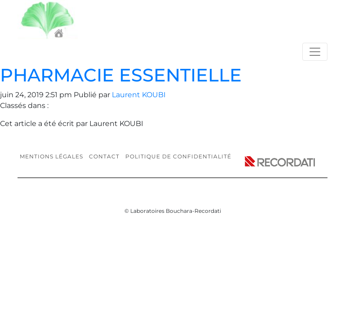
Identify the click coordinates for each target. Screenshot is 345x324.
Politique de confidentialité (178, 156)
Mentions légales (51, 156)
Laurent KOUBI (139, 94)
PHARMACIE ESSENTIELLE (121, 75)
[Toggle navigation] (314, 52)
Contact (104, 156)
